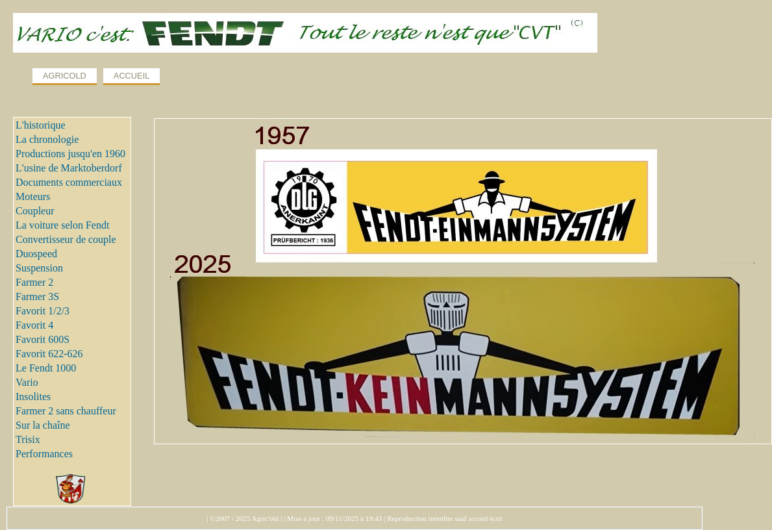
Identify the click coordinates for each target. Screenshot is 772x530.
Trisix (28, 439)
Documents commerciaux (69, 182)
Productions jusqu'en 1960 (70, 153)
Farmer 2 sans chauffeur (66, 410)
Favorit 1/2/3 (42, 310)
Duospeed (36, 253)
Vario (27, 382)
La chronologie (47, 139)
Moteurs (33, 196)
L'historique (41, 125)
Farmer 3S (37, 296)
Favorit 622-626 (49, 353)
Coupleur (35, 210)
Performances (44, 453)
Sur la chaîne (43, 425)
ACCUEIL (131, 76)
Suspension (39, 267)
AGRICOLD (64, 76)
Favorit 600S (42, 339)
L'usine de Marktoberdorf (69, 167)
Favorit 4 (34, 325)
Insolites (33, 396)
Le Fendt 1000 (46, 367)
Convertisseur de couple (66, 239)
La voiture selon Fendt (62, 225)
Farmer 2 (34, 282)
